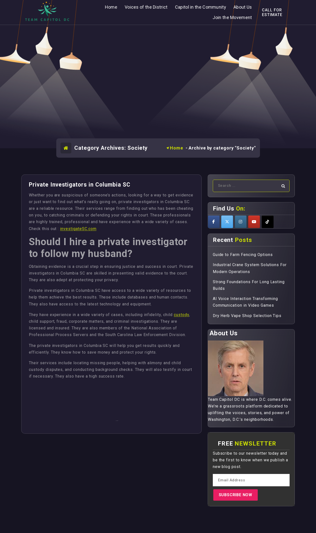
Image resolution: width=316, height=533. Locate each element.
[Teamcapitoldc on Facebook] (214, 221)
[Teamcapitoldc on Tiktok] (268, 221)
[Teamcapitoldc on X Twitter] (227, 221)
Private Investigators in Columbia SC (79, 184)
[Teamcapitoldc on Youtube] (254, 221)
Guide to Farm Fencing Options (243, 254)
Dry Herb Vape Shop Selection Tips (247, 315)
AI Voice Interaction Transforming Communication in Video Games (245, 302)
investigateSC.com (78, 228)
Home (176, 147)
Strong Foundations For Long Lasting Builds (249, 285)
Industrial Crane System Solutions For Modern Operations (250, 268)
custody (181, 314)
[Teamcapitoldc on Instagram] (241, 221)
